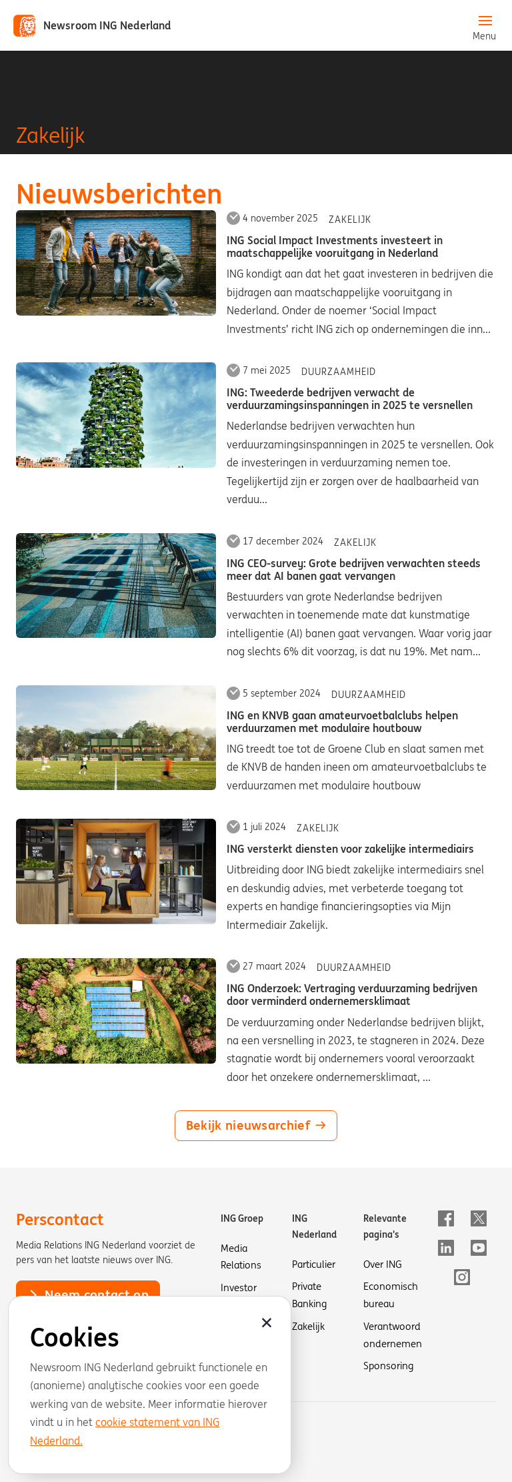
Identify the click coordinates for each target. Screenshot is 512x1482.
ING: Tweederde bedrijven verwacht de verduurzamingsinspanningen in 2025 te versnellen (350, 399)
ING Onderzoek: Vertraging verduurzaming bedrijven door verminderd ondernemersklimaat (352, 995)
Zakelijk (350, 220)
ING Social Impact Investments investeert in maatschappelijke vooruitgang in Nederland (335, 247)
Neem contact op (88, 1294)
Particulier (313, 1264)
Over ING (382, 1264)
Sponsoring (388, 1365)
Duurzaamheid (338, 372)
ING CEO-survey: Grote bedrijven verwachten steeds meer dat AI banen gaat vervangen (354, 570)
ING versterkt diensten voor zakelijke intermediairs (350, 848)
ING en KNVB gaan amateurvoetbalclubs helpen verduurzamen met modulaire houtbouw (342, 722)
